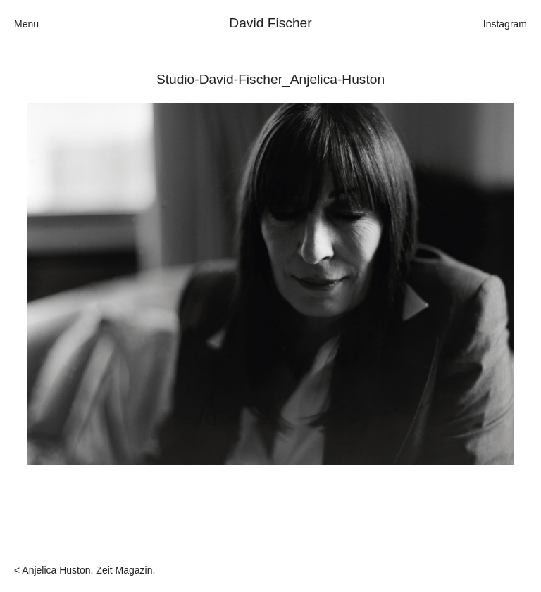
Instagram (505, 24)
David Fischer (270, 22)
